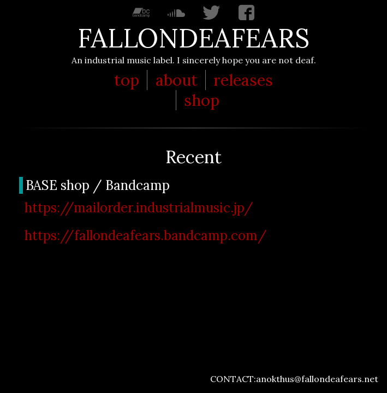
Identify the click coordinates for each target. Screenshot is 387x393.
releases (243, 80)
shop (201, 100)
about (177, 80)
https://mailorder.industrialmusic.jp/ (139, 207)
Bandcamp (137, 185)
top (126, 80)
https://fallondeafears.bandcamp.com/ (146, 235)
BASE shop (58, 185)
